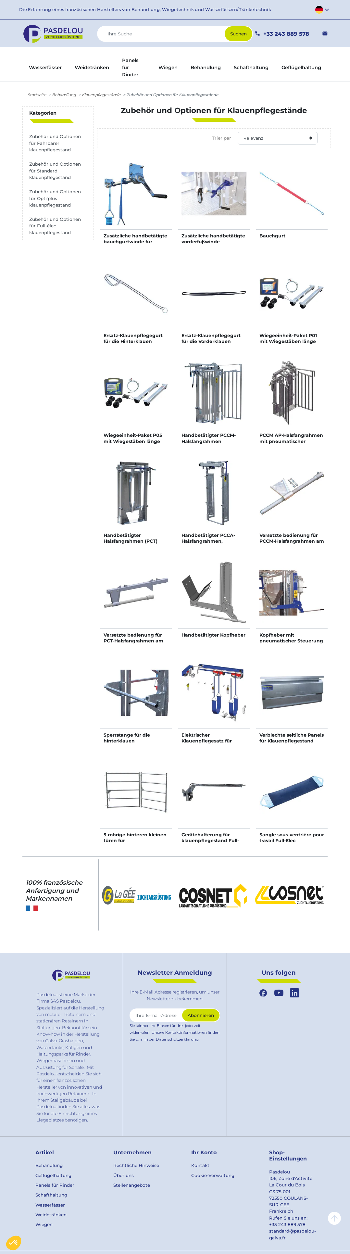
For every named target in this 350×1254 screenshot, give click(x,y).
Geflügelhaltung (53, 1175)
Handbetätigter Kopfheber (213, 635)
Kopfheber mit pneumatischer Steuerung (291, 638)
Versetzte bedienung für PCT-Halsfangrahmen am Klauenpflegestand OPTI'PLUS (133, 644)
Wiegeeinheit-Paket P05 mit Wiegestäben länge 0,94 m (133, 441)
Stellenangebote (131, 1185)
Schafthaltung (51, 1194)
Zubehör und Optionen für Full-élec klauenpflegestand (55, 226)
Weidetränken (51, 1214)
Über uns (123, 1175)
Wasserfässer (50, 1205)
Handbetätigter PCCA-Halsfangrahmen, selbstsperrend (208, 541)
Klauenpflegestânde (101, 94)
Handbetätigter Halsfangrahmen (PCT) (130, 538)
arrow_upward (334, 1218)
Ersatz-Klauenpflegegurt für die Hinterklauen (133, 338)
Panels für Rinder (54, 1185)
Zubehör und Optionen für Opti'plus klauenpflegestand (55, 198)
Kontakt (200, 1165)
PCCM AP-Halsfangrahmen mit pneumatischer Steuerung (291, 441)
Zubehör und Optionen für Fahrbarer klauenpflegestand (55, 143)
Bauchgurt (272, 236)
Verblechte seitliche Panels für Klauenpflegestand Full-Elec (291, 741)
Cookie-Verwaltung (212, 1175)
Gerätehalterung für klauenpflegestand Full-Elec (210, 840)
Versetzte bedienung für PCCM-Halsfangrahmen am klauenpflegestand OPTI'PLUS (291, 544)
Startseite (37, 94)
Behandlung (64, 94)
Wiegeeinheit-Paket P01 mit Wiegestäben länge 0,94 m (288, 341)
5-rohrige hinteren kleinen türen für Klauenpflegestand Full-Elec (135, 843)
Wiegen (44, 1224)
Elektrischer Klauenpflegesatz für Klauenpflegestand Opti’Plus (206, 744)
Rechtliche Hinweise (136, 1165)
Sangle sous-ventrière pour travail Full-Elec (291, 837)
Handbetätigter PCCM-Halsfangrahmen (208, 438)
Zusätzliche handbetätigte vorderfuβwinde (213, 239)
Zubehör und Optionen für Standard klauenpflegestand (55, 170)
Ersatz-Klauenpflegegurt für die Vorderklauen (211, 338)
